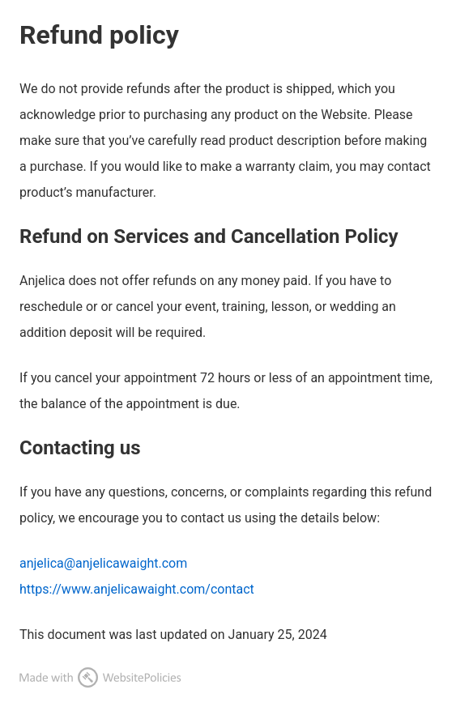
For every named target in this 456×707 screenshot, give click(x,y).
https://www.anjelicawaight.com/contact (136, 589)
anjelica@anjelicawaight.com (103, 563)
